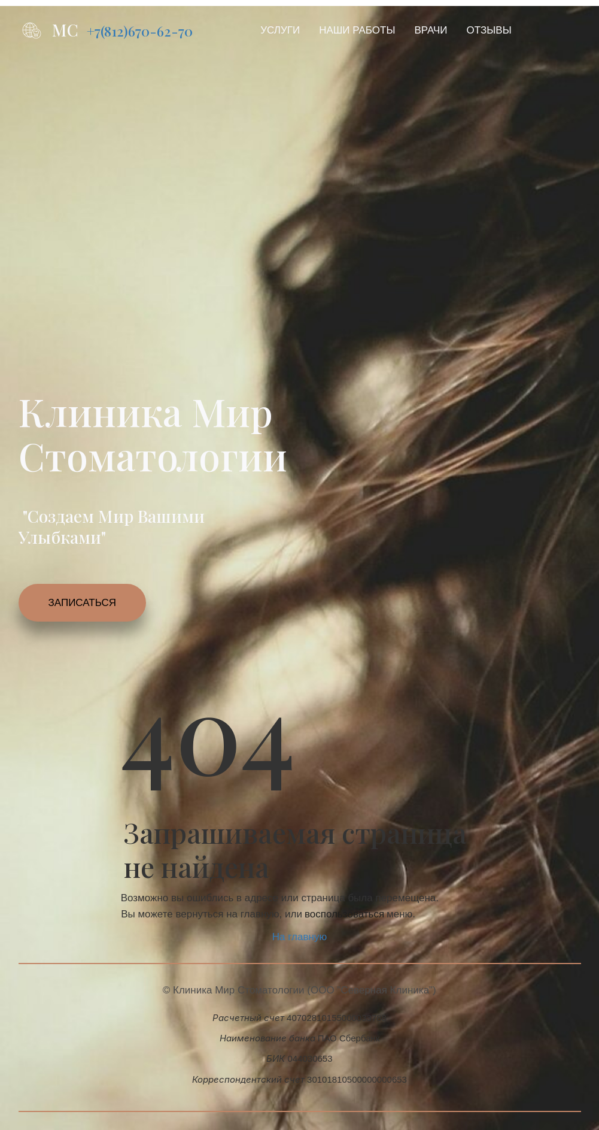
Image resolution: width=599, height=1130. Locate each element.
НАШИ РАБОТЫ (357, 30)
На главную (299, 937)
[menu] (396, 30)
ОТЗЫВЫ (489, 30)
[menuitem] (280, 30)
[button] (280, 30)
